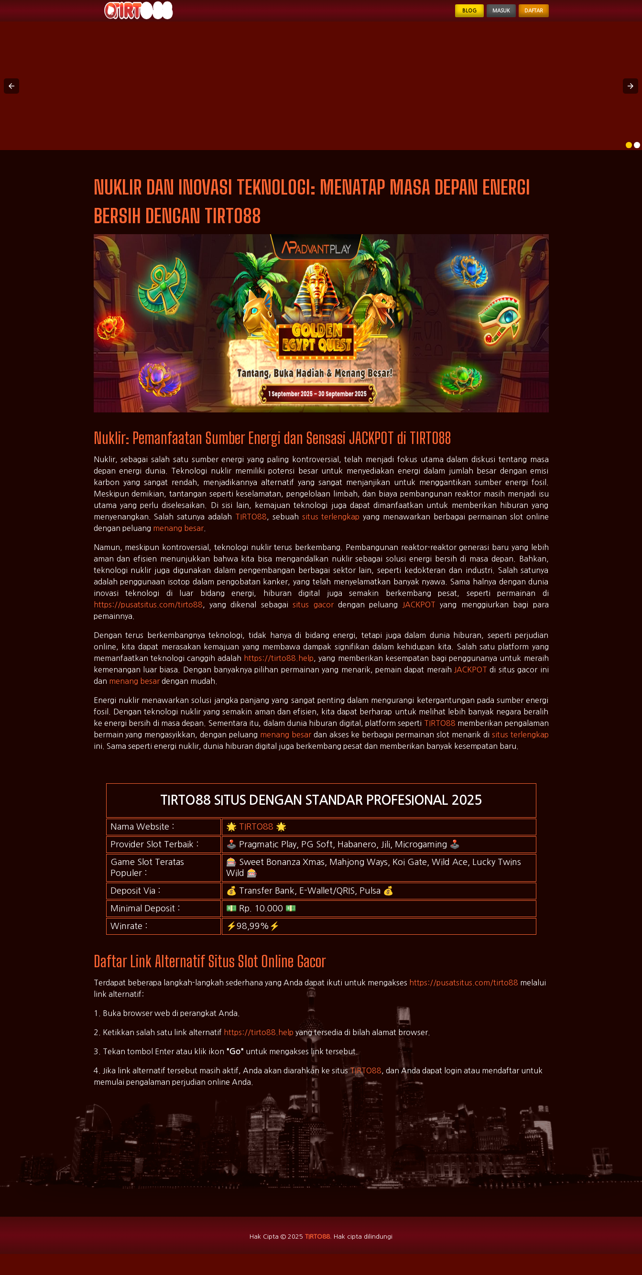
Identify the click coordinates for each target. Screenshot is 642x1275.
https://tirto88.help (279, 671)
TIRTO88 (251, 529)
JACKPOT (419, 617)
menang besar (178, 541)
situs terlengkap (331, 529)
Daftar (526, 17)
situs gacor (313, 617)
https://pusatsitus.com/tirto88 (148, 617)
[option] (629, 158)
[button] (11, 98)
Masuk (477, 17)
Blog (433, 17)
